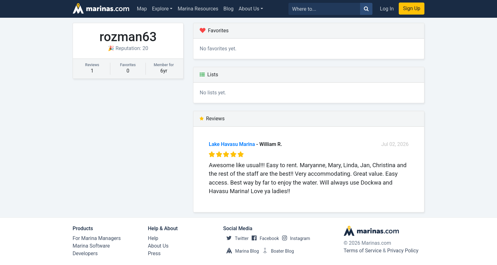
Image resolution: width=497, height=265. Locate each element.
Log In (387, 9)
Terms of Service (363, 251)
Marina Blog (241, 251)
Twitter (235, 238)
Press (154, 253)
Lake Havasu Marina (232, 144)
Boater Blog (276, 251)
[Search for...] (324, 9)
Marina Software (91, 246)
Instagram (294, 238)
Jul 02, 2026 (395, 144)
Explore (160, 9)
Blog (228, 9)
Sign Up (411, 8)
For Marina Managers (97, 238)
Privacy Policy (403, 251)
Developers (85, 253)
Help (153, 238)
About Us (249, 9)
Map (142, 9)
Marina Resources (198, 9)
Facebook (263, 238)
